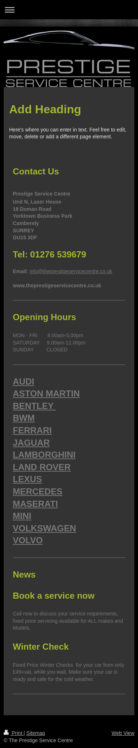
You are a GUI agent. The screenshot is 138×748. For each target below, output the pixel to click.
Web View (122, 733)
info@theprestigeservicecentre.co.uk (71, 271)
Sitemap (35, 733)
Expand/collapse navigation (69, 9)
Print (14, 733)
